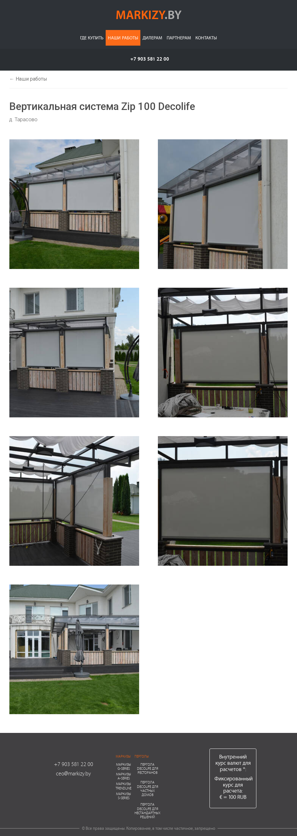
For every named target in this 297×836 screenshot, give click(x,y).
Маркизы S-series (123, 795)
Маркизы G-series (123, 766)
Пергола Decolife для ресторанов (147, 768)
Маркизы (123, 756)
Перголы (141, 756)
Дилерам (152, 37)
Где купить (91, 37)
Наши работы (123, 37)
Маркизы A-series (123, 776)
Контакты (206, 37)
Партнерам (179, 37)
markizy (149, 14)
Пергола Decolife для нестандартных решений (147, 810)
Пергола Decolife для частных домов (147, 788)
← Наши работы (28, 79)
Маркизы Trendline (123, 785)
